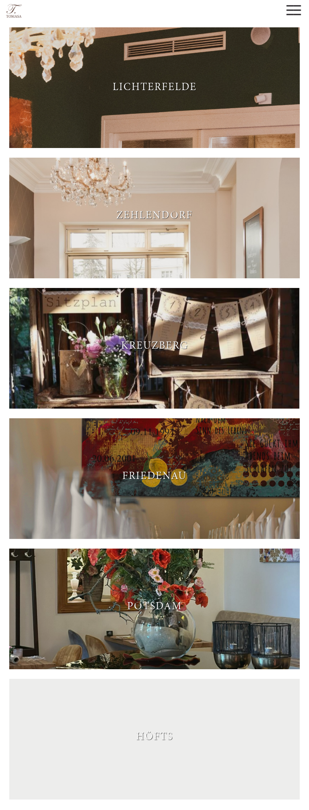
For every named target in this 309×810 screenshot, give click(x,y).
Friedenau (154, 474)
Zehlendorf (154, 214)
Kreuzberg (154, 344)
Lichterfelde (155, 85)
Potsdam (154, 605)
